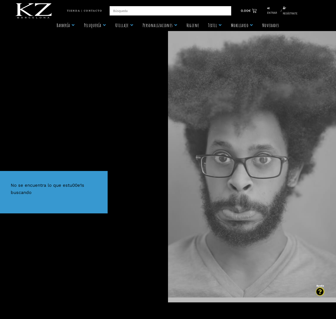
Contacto (93, 10)
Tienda (73, 10)
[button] (66, 25)
